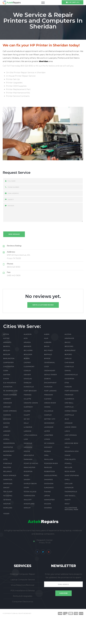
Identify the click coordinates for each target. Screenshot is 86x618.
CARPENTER (8, 362)
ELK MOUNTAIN (9, 383)
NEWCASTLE (29, 455)
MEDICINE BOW (71, 443)
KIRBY (5, 427)
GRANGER (7, 403)
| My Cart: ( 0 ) (73, 2)
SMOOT (6, 487)
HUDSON (7, 415)
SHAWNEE (48, 479)
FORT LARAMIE (50, 391)
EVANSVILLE (29, 387)
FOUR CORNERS (10, 395)
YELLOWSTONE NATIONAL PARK (71, 508)
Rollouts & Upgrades (22, 596)
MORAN (47, 451)
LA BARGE (28, 427)
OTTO (5, 459)
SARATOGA (7, 479)
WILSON (47, 504)
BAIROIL (6, 346)
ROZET (26, 475)
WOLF (67, 504)
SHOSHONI (48, 483)
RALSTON (7, 467)
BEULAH (6, 350)
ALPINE (6, 338)
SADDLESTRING (50, 475)
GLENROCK (69, 399)
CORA (5, 370)
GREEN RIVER (50, 403)
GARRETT (7, 399)
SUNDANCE (49, 487)
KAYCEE (6, 423)
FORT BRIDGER (30, 391)
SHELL (67, 479)
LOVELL (6, 439)
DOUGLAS (28, 378)
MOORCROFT (8, 451)
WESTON (7, 504)
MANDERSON (9, 443)
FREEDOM (48, 395)
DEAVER (27, 374)
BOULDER (28, 354)
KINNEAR (68, 423)
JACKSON (7, 419)
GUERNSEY (28, 407)
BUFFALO (48, 354)
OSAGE (67, 455)
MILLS (67, 447)
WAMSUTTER (49, 500)
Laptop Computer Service (23, 580)
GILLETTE (27, 399)
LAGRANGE (48, 427)
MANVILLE (28, 443)
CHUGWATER (8, 366)
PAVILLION (48, 459)
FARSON (68, 387)
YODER (6, 513)
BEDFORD (69, 346)
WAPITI (68, 500)
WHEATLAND (29, 504)
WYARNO (48, 508)
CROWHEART (49, 370)
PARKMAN (28, 459)
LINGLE (6, 435)
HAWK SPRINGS (10, 411)
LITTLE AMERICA (30, 435)
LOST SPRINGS (71, 435)
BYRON (47, 358)
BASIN (46, 346)
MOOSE (27, 451)
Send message (14, 234)
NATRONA (7, 455)
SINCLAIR (68, 483)
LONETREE (48, 435)
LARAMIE (27, 431)
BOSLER (6, 354)
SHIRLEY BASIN (30, 483)
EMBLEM (27, 383)
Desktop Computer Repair (22, 574)
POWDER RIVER (51, 463)
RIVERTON (28, 471)
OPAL (46, 455)
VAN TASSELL (70, 496)
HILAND (27, 411)
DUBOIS (47, 378)
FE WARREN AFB (10, 391)
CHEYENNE (69, 362)
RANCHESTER (29, 467)
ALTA (26, 338)
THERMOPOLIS (71, 491)
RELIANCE (7, 471)
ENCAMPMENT (50, 383)
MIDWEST (48, 447)
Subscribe (63, 593)
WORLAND (7, 508)
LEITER (47, 431)
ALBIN (46, 334)
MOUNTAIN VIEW (72, 451)
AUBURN (47, 342)
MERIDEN (28, 447)
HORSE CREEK (71, 411)
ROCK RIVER (70, 471)
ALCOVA (68, 334)
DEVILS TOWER (50, 374)
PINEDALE (7, 463)
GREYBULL (69, 403)
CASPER (27, 362)
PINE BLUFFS (70, 459)
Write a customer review (43, 305)
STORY (26, 487)
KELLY (26, 423)
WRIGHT (27, 508)
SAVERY (27, 479)
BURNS (27, 358)
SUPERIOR (69, 487)
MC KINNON (49, 443)
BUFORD (68, 354)
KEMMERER (49, 423)
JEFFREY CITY (49, 419)
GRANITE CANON (31, 403)
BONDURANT (70, 350)
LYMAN (47, 439)
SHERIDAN (7, 483)
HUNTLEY (48, 415)
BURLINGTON (8, 358)
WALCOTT (27, 500)
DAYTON (6, 374)
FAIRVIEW (48, 387)
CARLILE (68, 358)
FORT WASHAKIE (71, 391)
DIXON (6, 378)
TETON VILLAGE (30, 491)
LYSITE (67, 439)
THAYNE (47, 491)
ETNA (67, 383)
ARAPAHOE (69, 338)
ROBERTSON (49, 471)
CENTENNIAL (49, 362)
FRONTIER (69, 395)
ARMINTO (7, 342)
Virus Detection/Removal (22, 585)
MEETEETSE (8, 447)
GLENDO (47, 399)
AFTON (6, 334)
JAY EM (27, 419)
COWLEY (27, 370)
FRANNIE (27, 395)
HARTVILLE (69, 407)
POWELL (68, 463)
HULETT (27, 415)
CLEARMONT (29, 366)
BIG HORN (28, 350)
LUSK (26, 439)
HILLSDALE (48, 411)
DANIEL (68, 370)
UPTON (47, 496)
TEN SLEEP (7, 491)
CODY (46, 366)
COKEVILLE (69, 366)
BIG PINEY (48, 350)
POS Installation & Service (23, 591)
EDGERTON (69, 378)
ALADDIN (27, 334)
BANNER (27, 346)
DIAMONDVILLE (71, 374)
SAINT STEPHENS (72, 475)
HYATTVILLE (69, 415)
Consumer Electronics (22, 602)
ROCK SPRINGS (9, 475)
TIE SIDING (7, 496)
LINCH (67, 431)
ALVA (46, 338)
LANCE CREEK (70, 427)
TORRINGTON (29, 496)
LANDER (6, 431)
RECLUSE (68, 467)
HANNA (47, 407)
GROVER (6, 407)
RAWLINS (48, 467)
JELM (67, 419)
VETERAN (7, 500)
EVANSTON (7, 387)
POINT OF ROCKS (31, 463)
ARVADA (27, 342)
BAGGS (67, 342)
